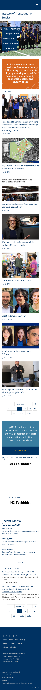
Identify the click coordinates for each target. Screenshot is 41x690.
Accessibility (6, 675)
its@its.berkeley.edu (10, 662)
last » (30, 413)
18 (35, 409)
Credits (20, 643)
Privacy (4, 680)
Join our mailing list (9, 647)
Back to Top (35, 687)
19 (14, 413)
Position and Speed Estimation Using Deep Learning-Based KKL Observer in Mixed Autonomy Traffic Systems (18, 589)
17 (30, 409)
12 (35, 404)
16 (25, 409)
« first (12, 404)
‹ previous (20, 404)
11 (30, 404)
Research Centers (9, 643)
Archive (20, 562)
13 (10, 409)
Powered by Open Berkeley (11, 672)
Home (5, 640)
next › (22, 413)
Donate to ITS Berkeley (17, 640)
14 (15, 409)
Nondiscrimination (8, 678)
